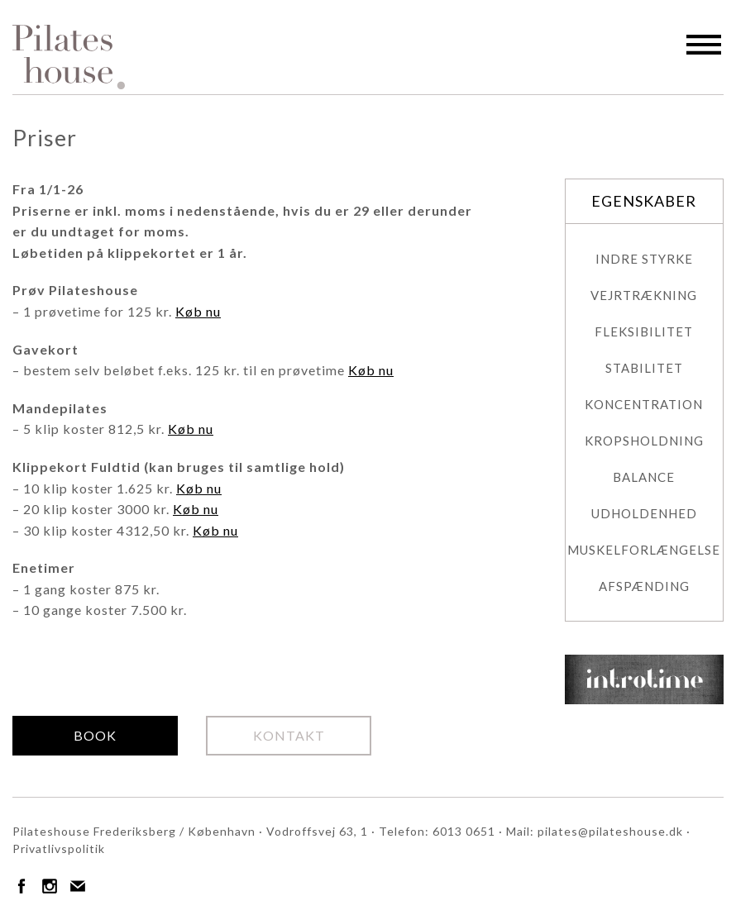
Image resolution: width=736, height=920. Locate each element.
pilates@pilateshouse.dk (610, 831)
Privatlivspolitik (58, 848)
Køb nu (198, 311)
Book (95, 735)
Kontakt (289, 735)
